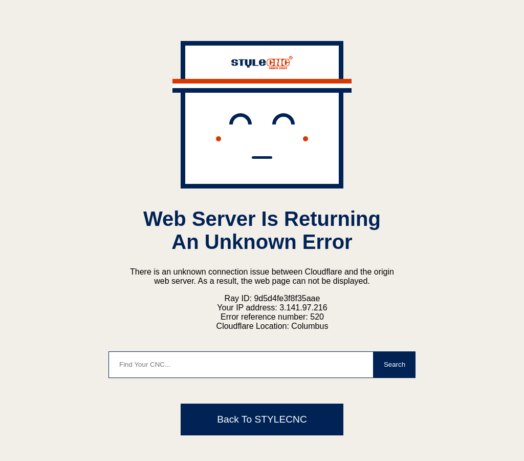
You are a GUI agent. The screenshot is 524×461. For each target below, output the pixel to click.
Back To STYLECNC (262, 419)
